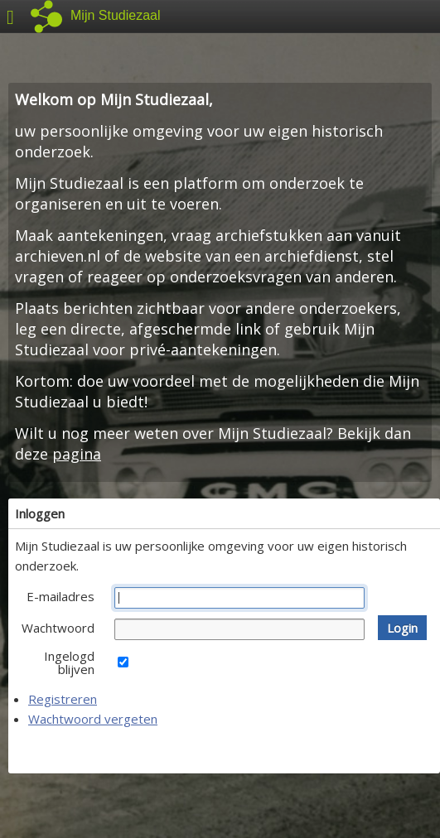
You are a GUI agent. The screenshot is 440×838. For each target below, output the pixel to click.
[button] (402, 627)
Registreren (62, 699)
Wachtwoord (58, 627)
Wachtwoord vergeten (92, 718)
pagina (76, 454)
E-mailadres (60, 596)
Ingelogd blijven (69, 662)
